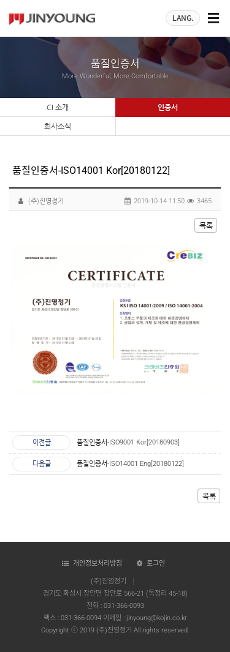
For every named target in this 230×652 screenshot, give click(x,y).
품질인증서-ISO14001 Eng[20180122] (130, 464)
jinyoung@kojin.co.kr (156, 618)
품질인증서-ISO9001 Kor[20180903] (128, 442)
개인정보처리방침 (97, 564)
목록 (206, 225)
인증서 (172, 108)
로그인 (156, 564)
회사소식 (57, 126)
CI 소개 (58, 107)
